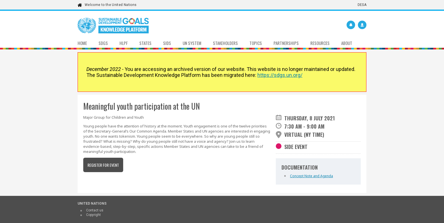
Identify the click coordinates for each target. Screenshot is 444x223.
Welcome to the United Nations (110, 5)
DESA (362, 5)
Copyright (93, 215)
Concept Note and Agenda (311, 176)
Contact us (94, 210)
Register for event (103, 165)
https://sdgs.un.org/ (279, 75)
